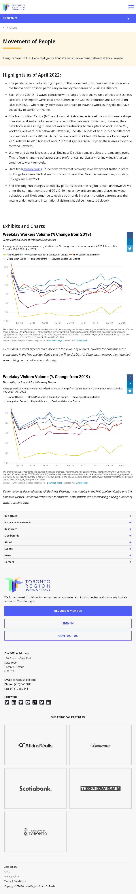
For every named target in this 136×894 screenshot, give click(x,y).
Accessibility (10, 866)
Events (8, 548)
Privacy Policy (11, 876)
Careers (9, 562)
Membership (11, 535)
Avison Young (35, 169)
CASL (7, 871)
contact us (68, 636)
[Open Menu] (131, 7)
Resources (10, 529)
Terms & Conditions (15, 881)
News (7, 555)
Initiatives (10, 18)
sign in (68, 623)
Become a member (68, 611)
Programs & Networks (18, 522)
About (8, 542)
